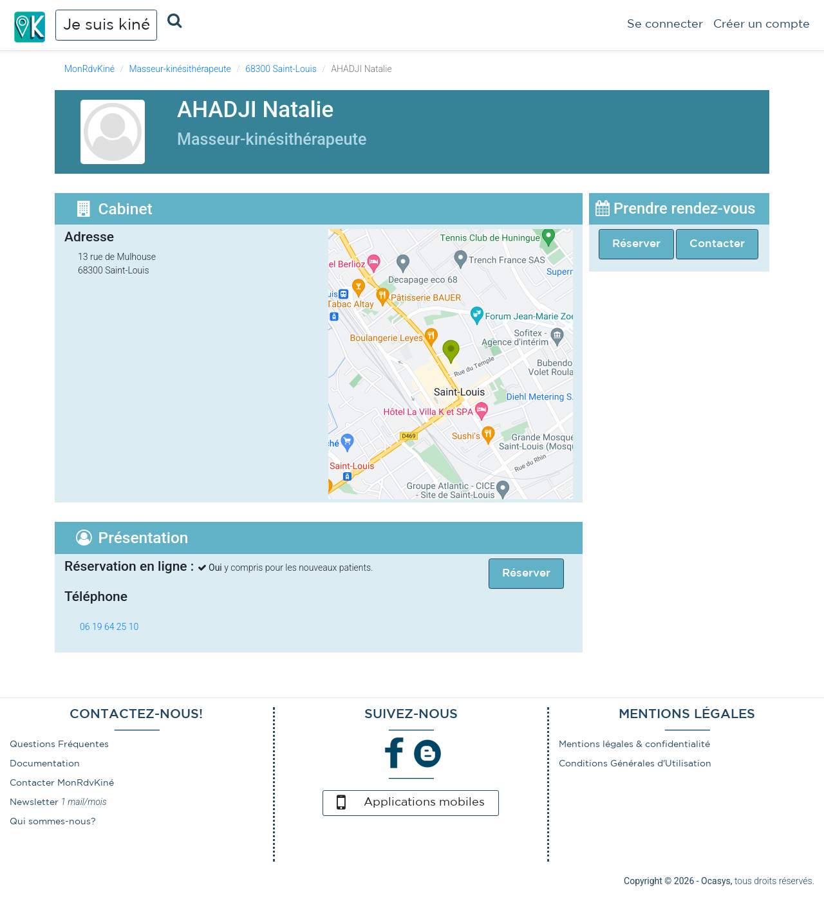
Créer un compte (761, 24)
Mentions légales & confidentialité (634, 744)
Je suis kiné (106, 25)
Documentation (45, 764)
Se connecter (665, 24)
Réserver (636, 244)
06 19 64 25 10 (109, 627)
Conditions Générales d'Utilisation (635, 764)
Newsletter (34, 802)
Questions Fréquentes (59, 744)
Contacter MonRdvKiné (62, 783)
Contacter (717, 244)
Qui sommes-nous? (53, 822)
